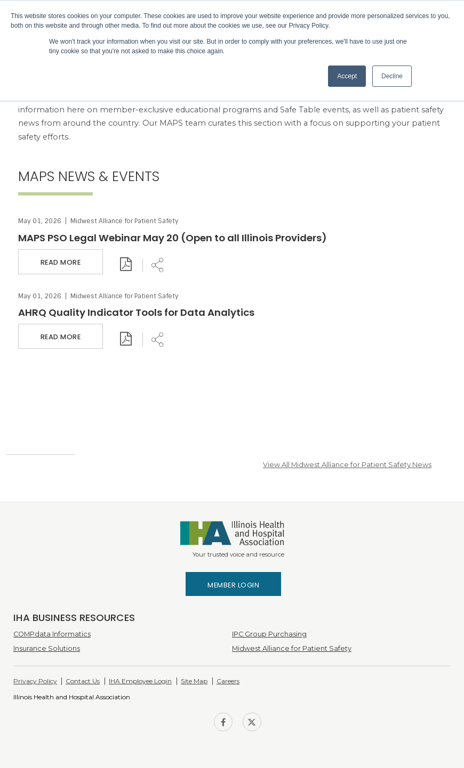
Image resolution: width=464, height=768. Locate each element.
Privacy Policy (35, 681)
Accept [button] (347, 76)
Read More (61, 262)
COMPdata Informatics (52, 634)
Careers (228, 681)
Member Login (233, 585)
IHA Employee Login (140, 681)
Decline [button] (392, 76)
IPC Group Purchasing (269, 634)
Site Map (194, 681)
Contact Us (83, 681)
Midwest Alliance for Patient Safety (291, 648)
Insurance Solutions (46, 648)
